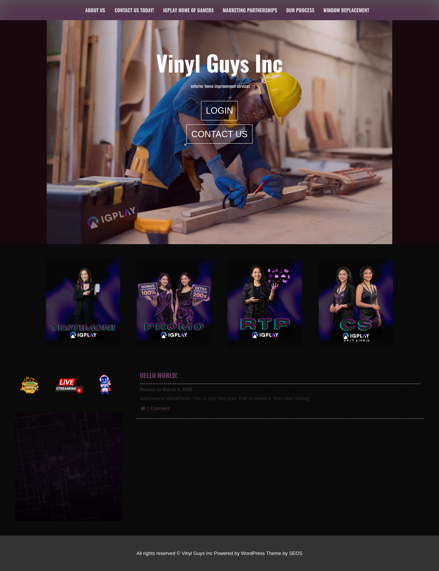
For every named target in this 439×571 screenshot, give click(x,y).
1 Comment (158, 408)
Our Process (300, 10)
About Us (95, 10)
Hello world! (158, 375)
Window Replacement (346, 10)
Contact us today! (134, 10)
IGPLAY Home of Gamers (188, 10)
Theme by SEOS (284, 553)
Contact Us (219, 134)
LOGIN (219, 111)
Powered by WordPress (239, 553)
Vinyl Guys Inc (219, 62)
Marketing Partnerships (250, 10)
